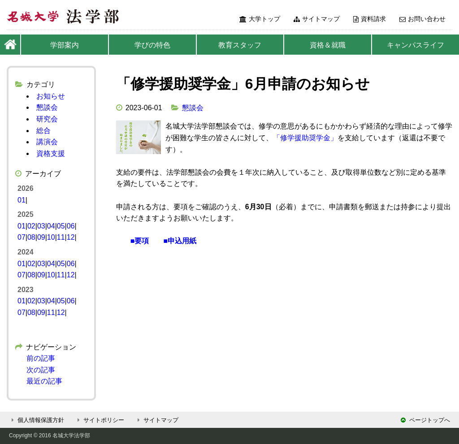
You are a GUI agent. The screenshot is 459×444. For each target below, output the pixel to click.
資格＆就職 (328, 45)
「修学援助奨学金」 (305, 138)
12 (71, 237)
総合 (43, 130)
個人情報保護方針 (36, 420)
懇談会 (193, 108)
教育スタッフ (239, 45)
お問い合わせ (422, 18)
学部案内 (64, 45)
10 (51, 237)
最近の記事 (44, 381)
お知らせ (50, 96)
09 (41, 237)
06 (71, 226)
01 (21, 200)
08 (31, 237)
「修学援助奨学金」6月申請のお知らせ (243, 84)
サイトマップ (317, 18)
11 (61, 237)
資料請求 (369, 18)
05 (61, 226)
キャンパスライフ (415, 45)
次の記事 (40, 370)
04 (51, 226)
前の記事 (40, 358)
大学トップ (259, 18)
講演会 (47, 142)
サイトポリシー (99, 420)
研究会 (47, 119)
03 (41, 226)
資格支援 (50, 153)
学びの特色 (152, 45)
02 (31, 226)
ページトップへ (425, 420)
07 (21, 237)
